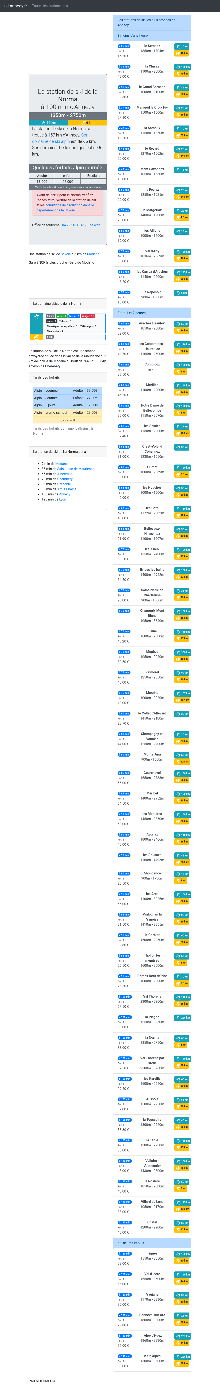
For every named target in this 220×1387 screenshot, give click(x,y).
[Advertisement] (68, 44)
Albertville (64, 474)
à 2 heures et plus (131, 1243)
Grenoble (64, 484)
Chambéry (65, 479)
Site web (93, 225)
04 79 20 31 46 (73, 225)
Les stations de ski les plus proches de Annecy (146, 22)
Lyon (62, 499)
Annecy (64, 494)
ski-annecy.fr (15, 5)
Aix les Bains (66, 489)
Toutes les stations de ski (51, 6)
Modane (93, 254)
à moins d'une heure (133, 35)
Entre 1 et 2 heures (132, 313)
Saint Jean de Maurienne (75, 469)
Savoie (66, 254)
